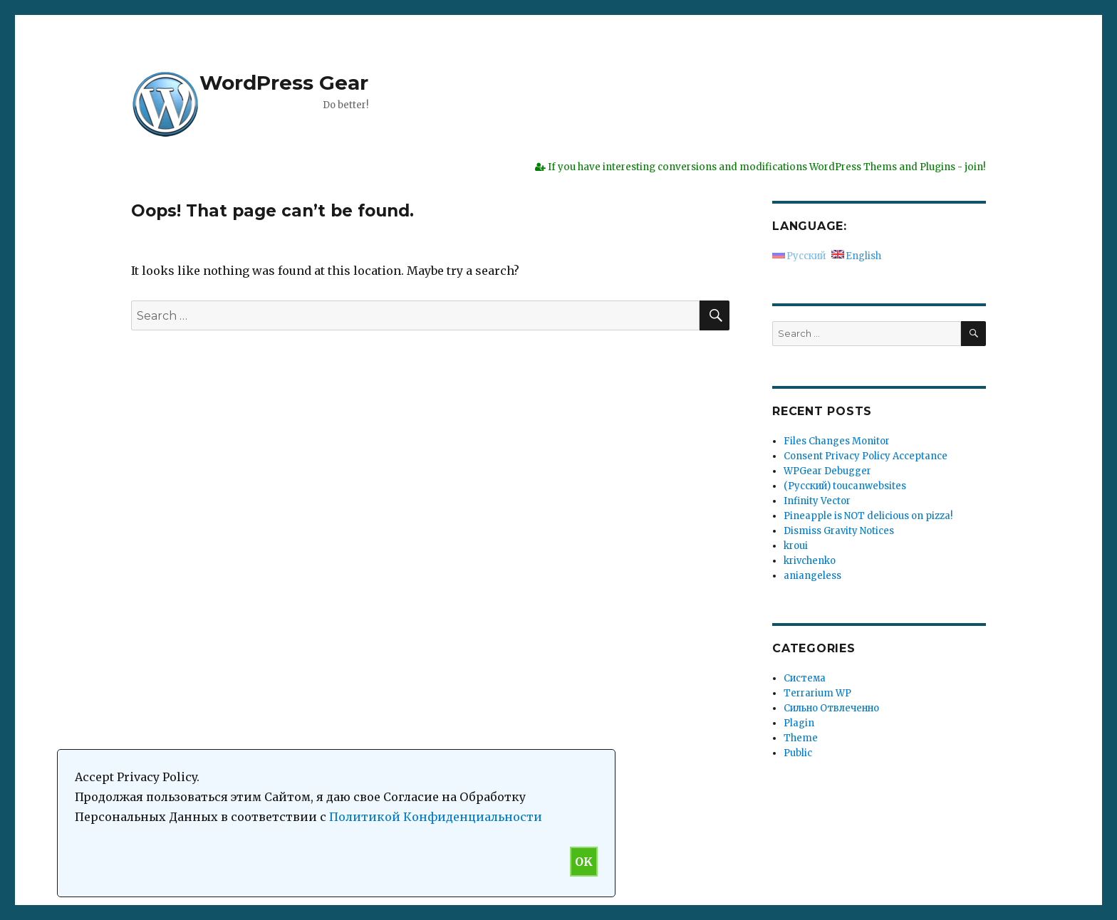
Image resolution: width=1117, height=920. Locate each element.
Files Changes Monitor (837, 441)
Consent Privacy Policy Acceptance (865, 456)
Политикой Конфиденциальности (435, 817)
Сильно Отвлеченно (831, 708)
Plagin (799, 723)
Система (805, 678)
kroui (796, 546)
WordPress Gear (283, 82)
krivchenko (810, 561)
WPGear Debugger (827, 471)
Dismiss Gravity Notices (839, 531)
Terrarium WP (817, 693)
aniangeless (812, 576)
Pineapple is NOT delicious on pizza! (868, 516)
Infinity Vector (817, 501)
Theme (801, 738)
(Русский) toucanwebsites (845, 486)
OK (584, 861)
